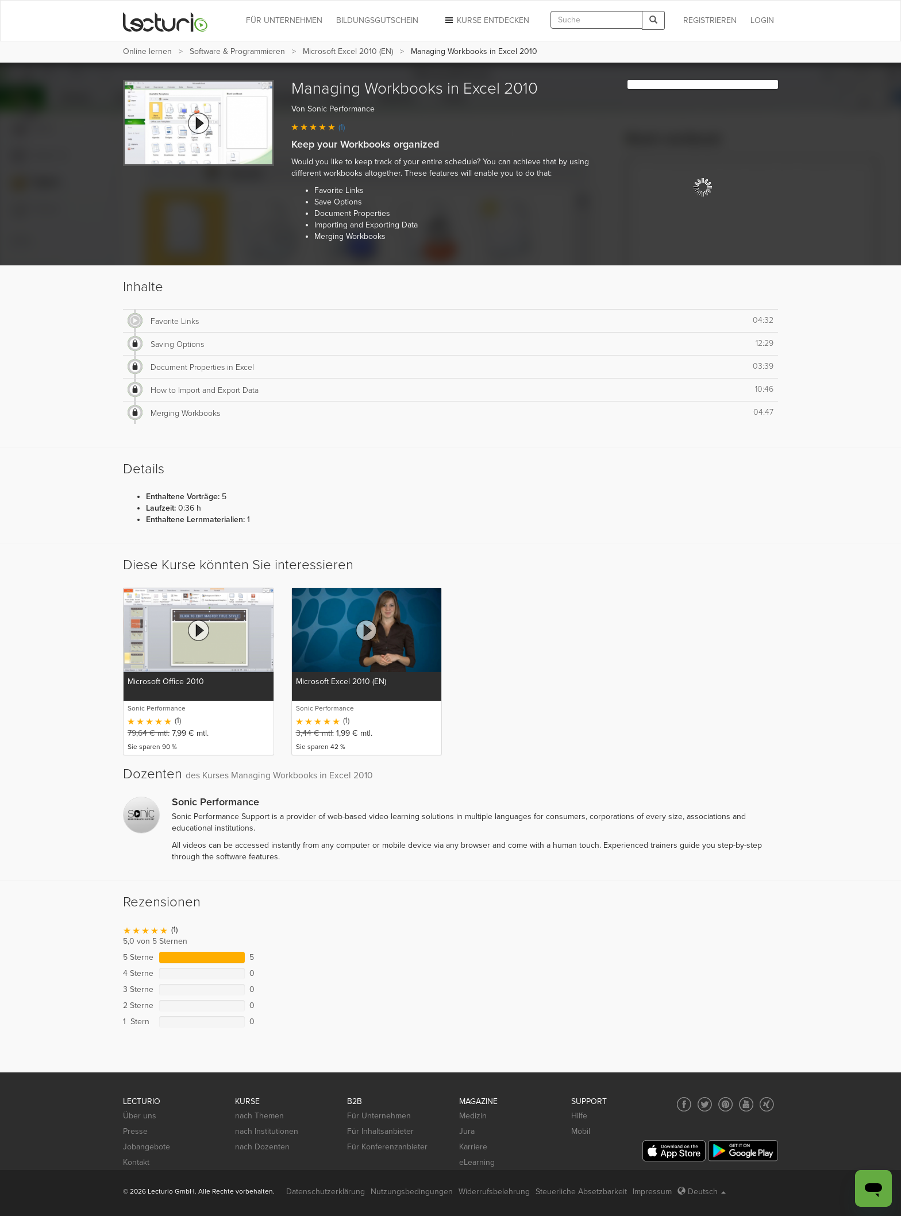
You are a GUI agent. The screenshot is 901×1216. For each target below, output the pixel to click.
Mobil (580, 1131)
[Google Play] (743, 1150)
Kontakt (136, 1162)
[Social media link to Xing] (767, 1104)
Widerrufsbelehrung (494, 1191)
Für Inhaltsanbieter (380, 1131)
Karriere (473, 1147)
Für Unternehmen (379, 1116)
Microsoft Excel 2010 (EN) (348, 51)
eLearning (477, 1162)
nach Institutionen (266, 1131)
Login (762, 20)
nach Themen (259, 1116)
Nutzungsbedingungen (412, 1191)
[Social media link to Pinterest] (725, 1104)
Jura (467, 1131)
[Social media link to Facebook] (684, 1104)
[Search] (653, 20)
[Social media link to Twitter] (705, 1104)
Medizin (473, 1116)
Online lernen (147, 51)
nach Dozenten (262, 1147)
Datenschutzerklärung (325, 1191)
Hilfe (579, 1116)
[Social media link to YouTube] (746, 1104)
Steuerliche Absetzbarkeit (581, 1191)
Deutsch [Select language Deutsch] (701, 1191)
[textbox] (596, 20)
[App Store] (674, 1150)
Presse (135, 1131)
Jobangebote (146, 1147)
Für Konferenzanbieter (387, 1147)
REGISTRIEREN (710, 20)
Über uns (139, 1116)
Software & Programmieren (237, 51)
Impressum (652, 1191)
